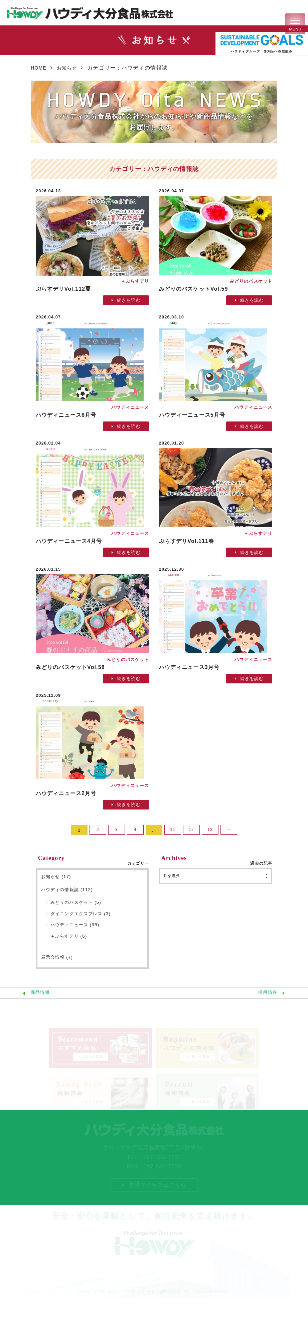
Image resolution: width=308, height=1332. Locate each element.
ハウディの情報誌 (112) (68, 890)
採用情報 (265, 997)
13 (210, 830)
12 (191, 830)
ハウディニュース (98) (77, 927)
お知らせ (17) (57, 876)
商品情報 (42, 997)
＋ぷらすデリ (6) (70, 939)
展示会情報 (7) (58, 960)
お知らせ (70, 68)
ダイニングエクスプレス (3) (83, 915)
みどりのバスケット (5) (78, 904)
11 (172, 830)
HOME (39, 68)
